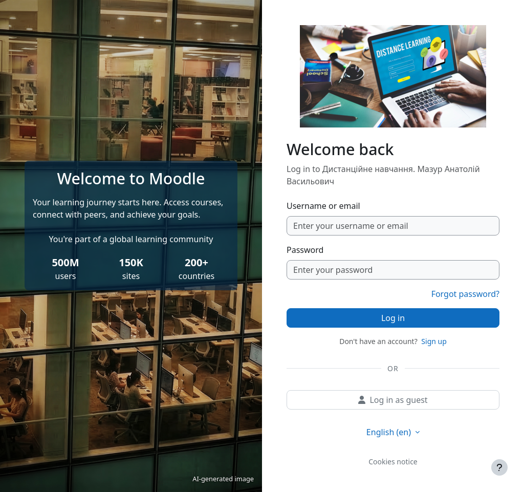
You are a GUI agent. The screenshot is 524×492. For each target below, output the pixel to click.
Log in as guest (392, 399)
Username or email (323, 205)
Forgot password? (465, 294)
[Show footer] (499, 467)
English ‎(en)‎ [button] (389, 432)
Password (305, 249)
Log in (393, 318)
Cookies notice (393, 461)
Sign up (433, 341)
